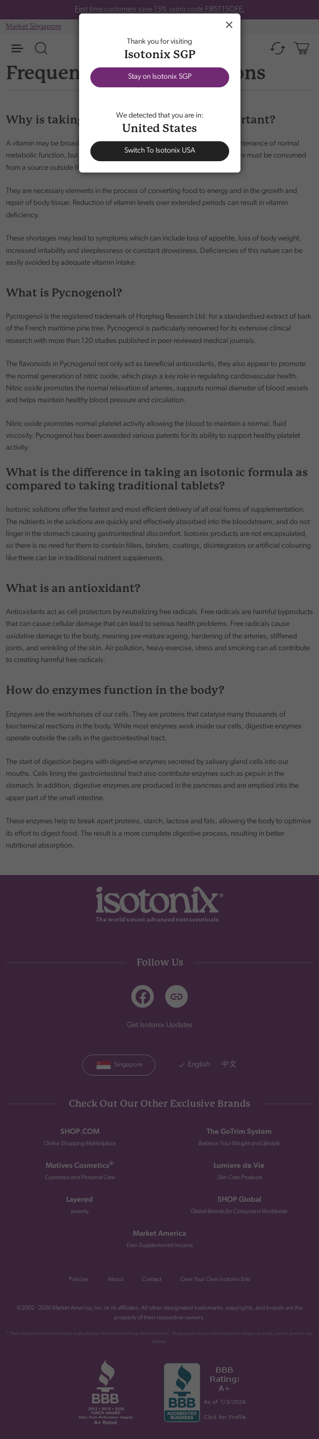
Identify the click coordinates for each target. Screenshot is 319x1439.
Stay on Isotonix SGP (160, 77)
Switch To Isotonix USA (159, 151)
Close (229, 24)
